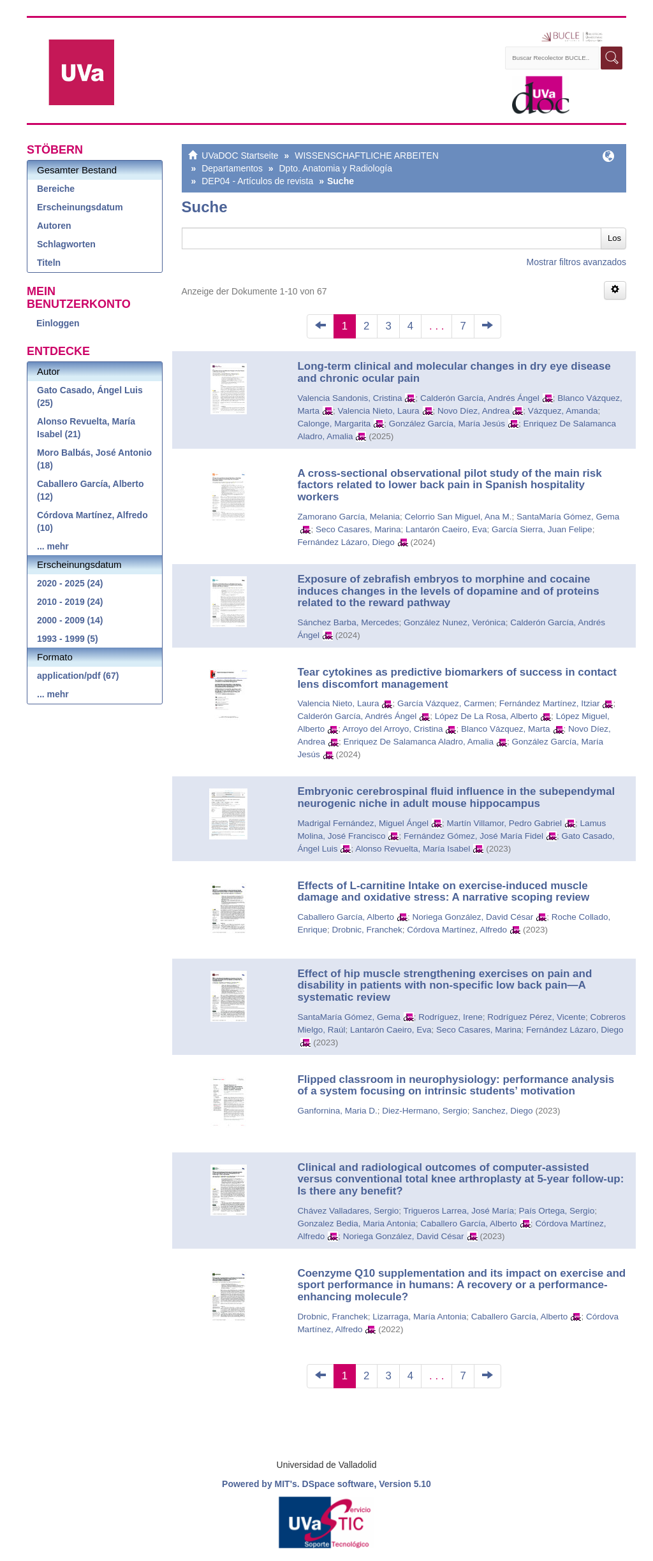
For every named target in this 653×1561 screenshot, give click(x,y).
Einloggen (58, 323)
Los (614, 238)
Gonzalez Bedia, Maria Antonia (356, 1223)
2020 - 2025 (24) (70, 583)
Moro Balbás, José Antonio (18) (94, 458)
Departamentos (232, 168)
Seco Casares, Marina (358, 529)
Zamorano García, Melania (348, 516)
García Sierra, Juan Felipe (542, 529)
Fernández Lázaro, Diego (345, 542)
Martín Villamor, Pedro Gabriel (504, 823)
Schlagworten (66, 244)
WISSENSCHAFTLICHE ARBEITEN (367, 155)
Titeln (49, 263)
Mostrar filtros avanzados (576, 262)
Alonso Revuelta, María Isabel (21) (86, 427)
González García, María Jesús (447, 423)
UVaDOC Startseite (240, 155)
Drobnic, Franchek (367, 929)
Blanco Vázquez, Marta (505, 729)
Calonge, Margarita (334, 423)
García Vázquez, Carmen (445, 703)
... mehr (53, 546)
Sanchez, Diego (502, 1110)
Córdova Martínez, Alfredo (457, 929)
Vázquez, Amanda (563, 411)
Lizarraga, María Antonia (419, 1316)
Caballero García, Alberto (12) (90, 490)
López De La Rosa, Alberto (486, 716)
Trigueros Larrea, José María (458, 1211)
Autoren (54, 226)
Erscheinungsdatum (80, 207)
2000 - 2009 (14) (70, 620)
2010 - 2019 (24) (70, 602)
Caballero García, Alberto (345, 917)
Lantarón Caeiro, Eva (446, 529)
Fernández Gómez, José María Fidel (473, 836)
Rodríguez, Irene (450, 1017)
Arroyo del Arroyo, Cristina (392, 729)
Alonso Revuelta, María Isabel (412, 848)
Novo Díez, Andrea (473, 411)
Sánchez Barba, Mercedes (348, 622)
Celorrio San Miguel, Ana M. (457, 516)
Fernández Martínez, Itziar (549, 703)
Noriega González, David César (472, 917)
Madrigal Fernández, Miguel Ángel (363, 823)
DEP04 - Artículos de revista (257, 181)
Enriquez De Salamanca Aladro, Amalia (418, 741)
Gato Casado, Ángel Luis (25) (90, 396)
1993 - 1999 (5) (67, 639)
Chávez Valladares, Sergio (348, 1211)
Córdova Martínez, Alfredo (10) (92, 521)
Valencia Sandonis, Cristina (349, 398)
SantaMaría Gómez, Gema (568, 516)
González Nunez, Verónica (455, 622)
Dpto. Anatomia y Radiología (335, 168)
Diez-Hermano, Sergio (424, 1110)
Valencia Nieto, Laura (378, 411)
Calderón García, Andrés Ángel (479, 398)
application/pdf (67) (78, 676)
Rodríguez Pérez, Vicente (536, 1017)
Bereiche (56, 189)
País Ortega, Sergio (557, 1211)
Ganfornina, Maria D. (337, 1110)
